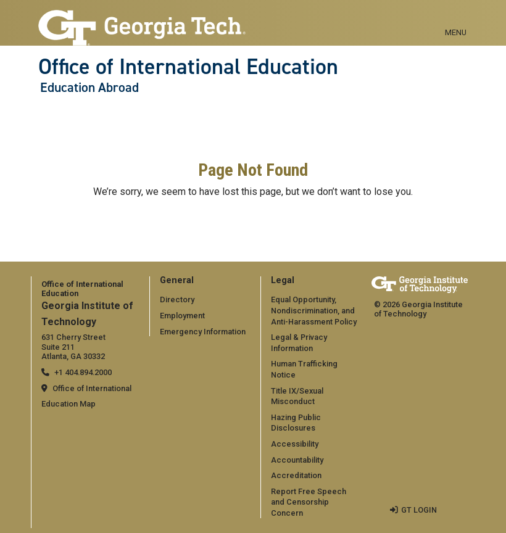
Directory (177, 299)
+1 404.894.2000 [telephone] (83, 372)
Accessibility (294, 443)
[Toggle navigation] (456, 18)
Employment (182, 315)
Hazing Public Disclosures (296, 423)
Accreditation (296, 475)
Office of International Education (188, 67)
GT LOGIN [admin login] (419, 509)
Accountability (297, 460)
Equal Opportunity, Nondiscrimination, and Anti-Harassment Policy (314, 310)
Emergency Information (203, 331)
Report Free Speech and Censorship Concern (308, 502)
